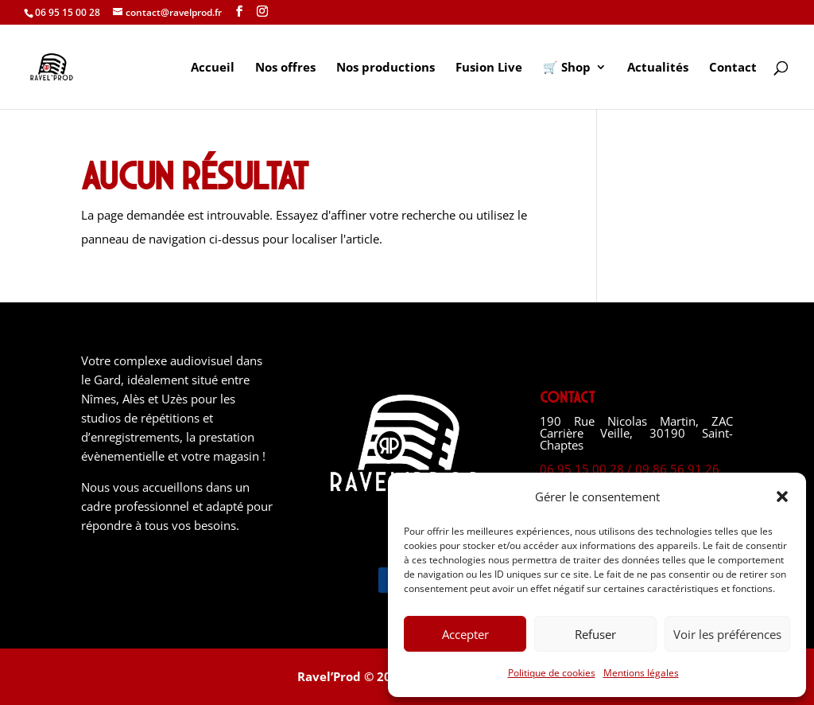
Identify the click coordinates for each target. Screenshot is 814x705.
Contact (733, 68)
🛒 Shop (567, 68)
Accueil (213, 68)
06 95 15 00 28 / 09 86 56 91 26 (629, 469)
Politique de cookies (551, 673)
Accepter (465, 634)
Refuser (595, 634)
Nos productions (385, 68)
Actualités (657, 68)
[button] (782, 496)
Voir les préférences (727, 634)
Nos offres (285, 68)
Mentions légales (641, 673)
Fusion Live (488, 68)
